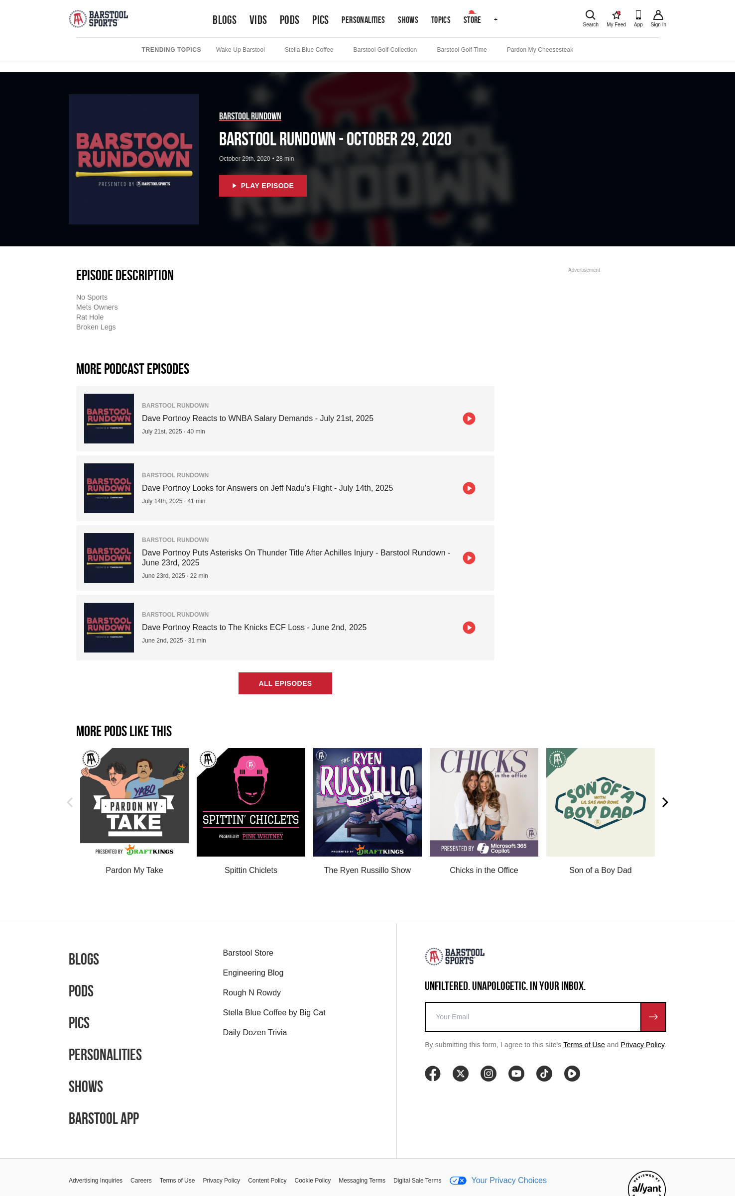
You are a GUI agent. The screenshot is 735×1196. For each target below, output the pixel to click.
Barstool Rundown (250, 115)
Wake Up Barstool (240, 49)
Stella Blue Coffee (309, 49)
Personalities (363, 19)
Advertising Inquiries (95, 1180)
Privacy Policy (643, 1045)
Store (473, 19)
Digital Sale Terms (417, 1180)
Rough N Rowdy (252, 992)
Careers (141, 1180)
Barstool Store (248, 953)
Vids (258, 19)
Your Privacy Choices (498, 1181)
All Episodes (285, 683)
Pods (290, 19)
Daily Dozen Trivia (255, 1032)
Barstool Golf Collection (385, 49)
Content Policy (267, 1180)
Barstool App (104, 1118)
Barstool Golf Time (462, 49)
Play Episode (263, 186)
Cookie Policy (313, 1180)
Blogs (225, 19)
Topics (441, 19)
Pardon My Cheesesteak (540, 49)
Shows (408, 19)
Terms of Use (584, 1045)
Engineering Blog (253, 973)
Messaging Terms (362, 1180)
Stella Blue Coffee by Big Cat (274, 1012)
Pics (320, 19)
